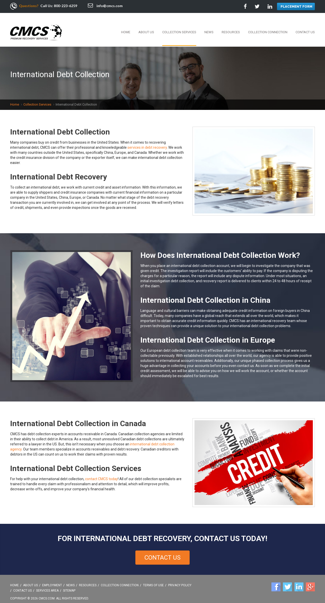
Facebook (276, 581)
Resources (231, 26)
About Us (146, 26)
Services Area (47, 585)
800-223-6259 (65, 6)
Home (125, 26)
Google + (310, 581)
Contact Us (305, 26)
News (209, 26)
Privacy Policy (179, 580)
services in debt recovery (147, 142)
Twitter (287, 581)
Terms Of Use (153, 580)
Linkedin (298, 581)
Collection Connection (267, 26)
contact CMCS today (101, 473)
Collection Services (179, 26)
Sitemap (69, 585)
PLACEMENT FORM (296, 6)
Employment (52, 580)
